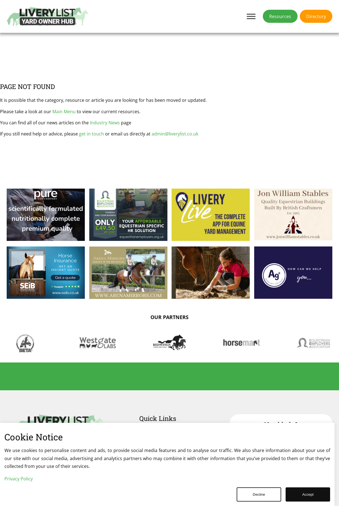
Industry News (105, 123)
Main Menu (64, 111)
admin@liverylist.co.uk (175, 134)
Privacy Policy (18, 479)
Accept (308, 494)
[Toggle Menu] (251, 16)
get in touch (91, 134)
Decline (259, 494)
